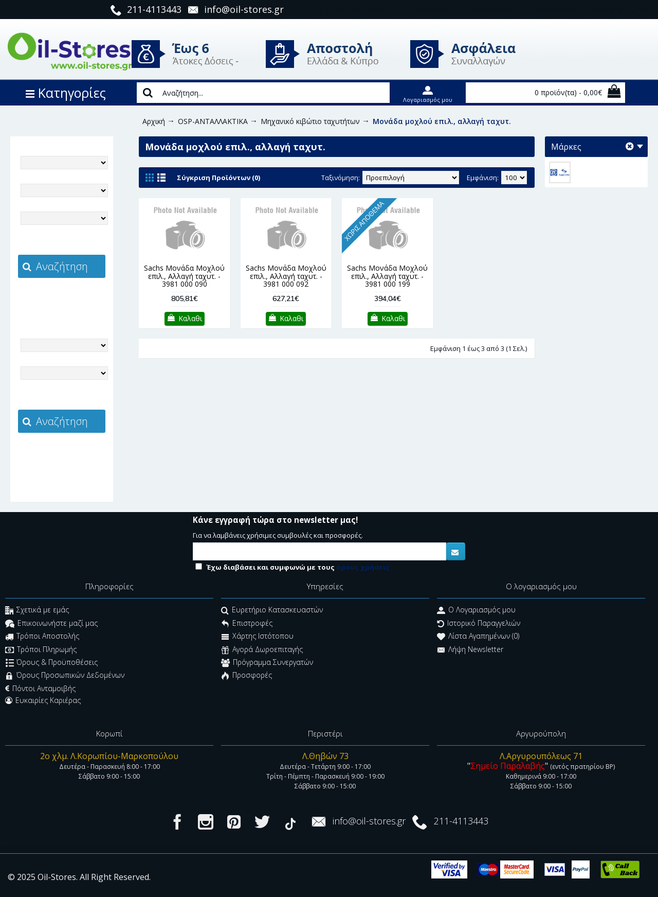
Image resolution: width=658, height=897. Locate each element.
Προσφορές (246, 676)
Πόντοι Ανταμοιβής (40, 688)
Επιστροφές (246, 624)
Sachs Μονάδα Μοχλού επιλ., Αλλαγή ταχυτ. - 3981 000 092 (286, 276)
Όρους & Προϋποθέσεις (52, 663)
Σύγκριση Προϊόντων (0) (218, 177)
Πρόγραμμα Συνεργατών (267, 663)
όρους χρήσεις (363, 567)
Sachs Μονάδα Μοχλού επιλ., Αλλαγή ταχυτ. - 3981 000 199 (387, 276)
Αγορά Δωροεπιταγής (262, 650)
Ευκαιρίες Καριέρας (43, 700)
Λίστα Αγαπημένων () (478, 637)
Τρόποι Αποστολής (42, 637)
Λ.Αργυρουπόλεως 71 (541, 756)
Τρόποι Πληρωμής (41, 650)
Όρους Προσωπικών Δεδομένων (64, 676)
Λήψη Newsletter (470, 650)
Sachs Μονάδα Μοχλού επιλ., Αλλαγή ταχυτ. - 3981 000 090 (184, 276)
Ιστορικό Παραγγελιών (478, 624)
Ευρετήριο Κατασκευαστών (272, 611)
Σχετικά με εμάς (37, 611)
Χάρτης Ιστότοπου (257, 637)
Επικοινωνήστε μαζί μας (51, 624)
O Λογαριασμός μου (476, 611)
